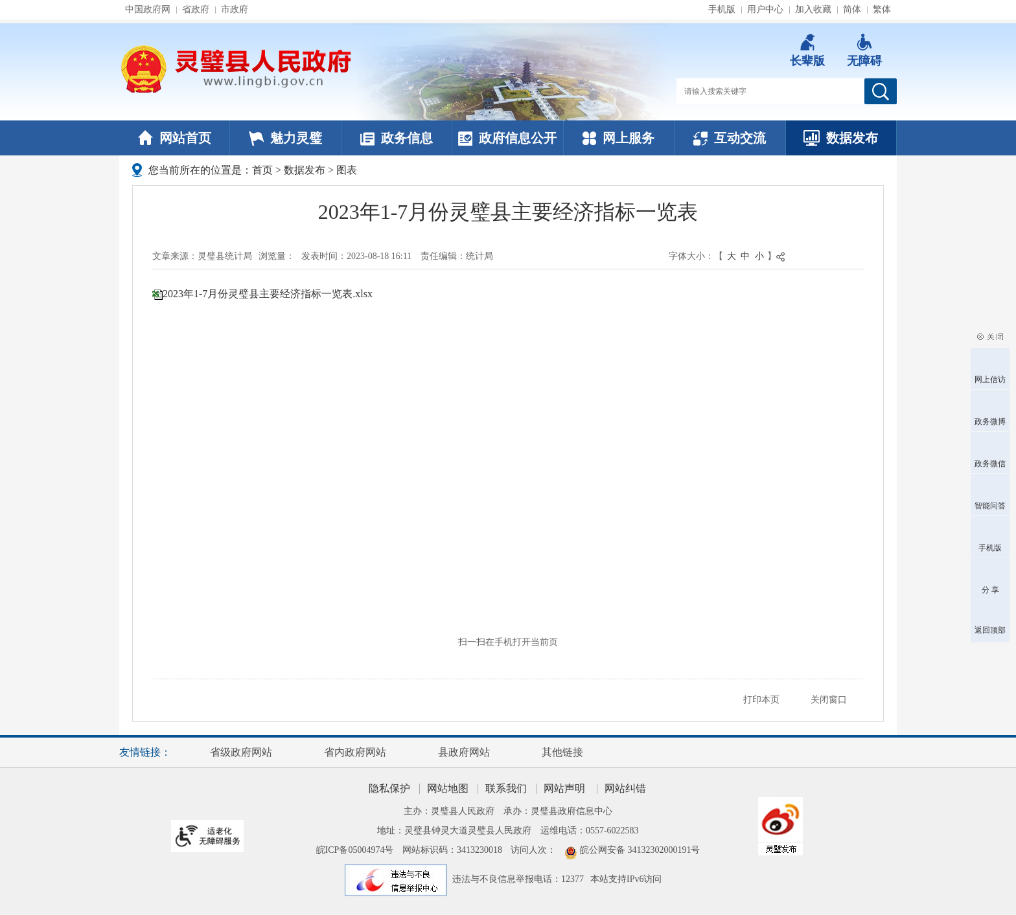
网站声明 (564, 788)
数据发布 (840, 138)
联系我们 (506, 788)
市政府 (234, 9)
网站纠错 (625, 788)
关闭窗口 (829, 700)
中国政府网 (147, 9)
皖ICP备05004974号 (355, 850)
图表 (346, 169)
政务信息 (396, 138)
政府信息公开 (507, 138)
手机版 (721, 9)
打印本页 (761, 700)
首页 (262, 169)
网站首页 (174, 138)
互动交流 (729, 138)
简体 (852, 9)
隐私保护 (389, 788)
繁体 (882, 9)
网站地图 (447, 788)
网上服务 (618, 138)
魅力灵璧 (285, 138)
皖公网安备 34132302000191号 (640, 850)
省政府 (195, 9)
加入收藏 (813, 9)
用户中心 (765, 9)
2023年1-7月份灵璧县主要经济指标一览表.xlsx (268, 293)
